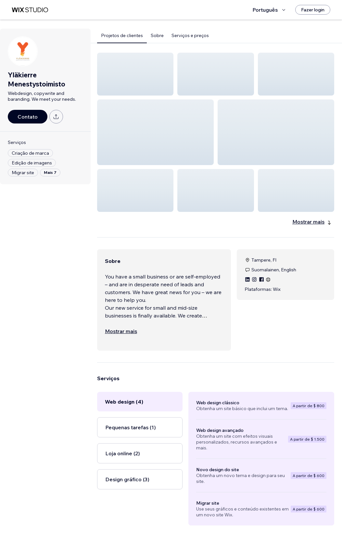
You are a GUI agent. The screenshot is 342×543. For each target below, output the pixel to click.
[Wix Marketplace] (30, 10)
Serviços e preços (190, 35)
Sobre (157, 35)
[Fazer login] (312, 10)
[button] (135, 74)
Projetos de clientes (122, 35)
